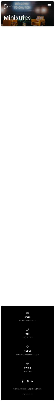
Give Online (27, 371)
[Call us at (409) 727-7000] (27, 329)
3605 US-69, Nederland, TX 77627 (27, 354)
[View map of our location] (27, 346)
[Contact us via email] (27, 313)
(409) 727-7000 (27, 337)
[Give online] (27, 363)
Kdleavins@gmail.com (27, 320)
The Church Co (27, 394)
